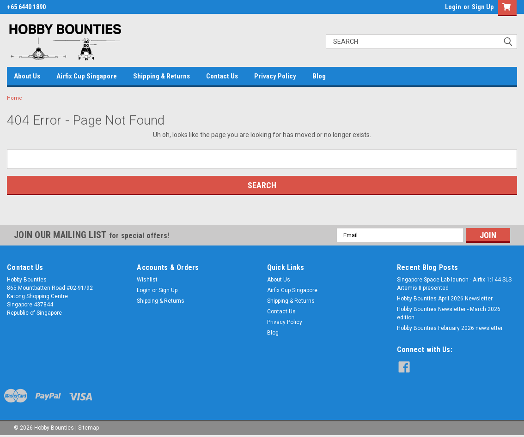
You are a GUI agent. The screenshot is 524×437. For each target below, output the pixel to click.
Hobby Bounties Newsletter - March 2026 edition (448, 313)
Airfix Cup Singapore (86, 76)
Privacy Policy (275, 76)
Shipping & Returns (161, 76)
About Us (27, 76)
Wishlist (147, 279)
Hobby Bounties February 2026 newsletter (450, 328)
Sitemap (88, 428)
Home (14, 98)
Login (453, 7)
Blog (319, 76)
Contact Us (222, 76)
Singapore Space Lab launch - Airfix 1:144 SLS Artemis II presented (454, 283)
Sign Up (483, 7)
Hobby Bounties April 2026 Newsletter (445, 298)
